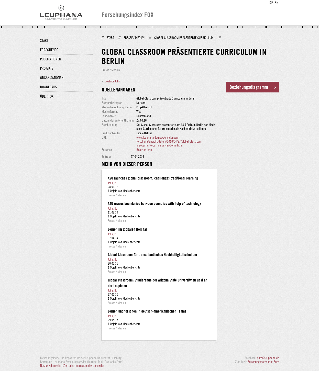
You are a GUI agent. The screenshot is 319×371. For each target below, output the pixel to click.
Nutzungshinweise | (51, 366)
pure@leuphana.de (268, 358)
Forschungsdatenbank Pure (263, 362)
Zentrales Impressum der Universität (84, 366)
